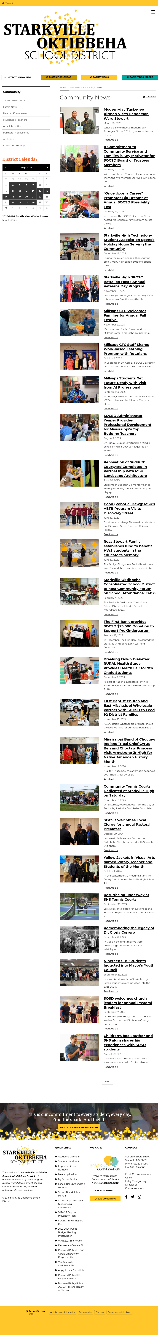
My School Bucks (67, 1179)
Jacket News (74, 87)
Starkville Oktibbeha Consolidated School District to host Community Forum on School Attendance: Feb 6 (129, 586)
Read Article (111, 139)
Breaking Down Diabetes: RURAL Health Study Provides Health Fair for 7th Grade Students (128, 666)
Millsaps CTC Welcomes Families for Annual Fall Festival (125, 315)
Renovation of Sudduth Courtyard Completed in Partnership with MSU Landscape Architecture (125, 469)
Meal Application (67, 1174)
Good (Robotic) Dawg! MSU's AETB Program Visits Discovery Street (129, 508)
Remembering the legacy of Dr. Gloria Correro (129, 930)
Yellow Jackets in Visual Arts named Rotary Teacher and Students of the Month (129, 862)
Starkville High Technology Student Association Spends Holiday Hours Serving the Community (129, 242)
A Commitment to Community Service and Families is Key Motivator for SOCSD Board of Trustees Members (129, 156)
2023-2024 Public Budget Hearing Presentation (67, 1232)
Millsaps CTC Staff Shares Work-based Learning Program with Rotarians (126, 349)
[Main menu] (153, 11)
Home (63, 87)
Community (88, 87)
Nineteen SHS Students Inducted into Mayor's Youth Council (129, 965)
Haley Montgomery (135, 1181)
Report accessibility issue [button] (119, 1312)
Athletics (8, 139)
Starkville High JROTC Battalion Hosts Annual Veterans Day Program (124, 281)
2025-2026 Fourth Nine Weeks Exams (25, 216)
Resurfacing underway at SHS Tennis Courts (126, 897)
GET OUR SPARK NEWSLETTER (79, 1127)
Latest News (10, 106)
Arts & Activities (12, 126)
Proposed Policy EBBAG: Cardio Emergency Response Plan (71, 1254)
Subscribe (151, 96)
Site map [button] (100, 1312)
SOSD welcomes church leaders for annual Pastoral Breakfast (128, 1003)
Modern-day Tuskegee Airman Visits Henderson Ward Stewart (126, 113)
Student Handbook (68, 1161)
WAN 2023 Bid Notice (70, 1240)
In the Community (14, 145)
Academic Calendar (69, 1156)
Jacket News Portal (14, 100)
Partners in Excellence (16, 132)
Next (108, 1081)
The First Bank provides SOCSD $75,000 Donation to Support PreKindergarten (129, 626)
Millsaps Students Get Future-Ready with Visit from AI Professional (125, 382)
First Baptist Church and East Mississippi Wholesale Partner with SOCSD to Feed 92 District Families (129, 708)
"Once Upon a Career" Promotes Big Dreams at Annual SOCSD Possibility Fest (127, 200)
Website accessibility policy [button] (62, 1312)
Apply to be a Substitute (71, 1270)
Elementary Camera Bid (71, 1245)
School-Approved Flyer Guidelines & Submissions (70, 1204)
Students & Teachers (15, 119)
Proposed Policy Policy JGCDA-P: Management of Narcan (71, 1287)
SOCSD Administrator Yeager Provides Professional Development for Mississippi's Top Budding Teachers (127, 425)
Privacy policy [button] (85, 1312)
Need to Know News (15, 113)
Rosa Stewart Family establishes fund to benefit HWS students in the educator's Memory (128, 548)
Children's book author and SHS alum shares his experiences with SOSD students (128, 1042)
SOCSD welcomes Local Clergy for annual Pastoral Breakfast (127, 824)
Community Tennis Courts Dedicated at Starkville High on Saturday (129, 790)
